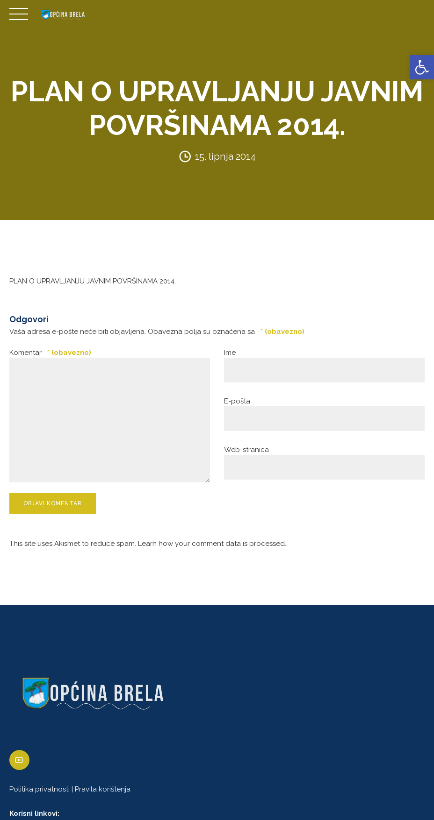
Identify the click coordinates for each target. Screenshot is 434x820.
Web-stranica (246, 449)
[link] (422, 67)
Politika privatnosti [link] (39, 789)
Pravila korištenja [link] (102, 789)
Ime (230, 352)
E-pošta (237, 401)
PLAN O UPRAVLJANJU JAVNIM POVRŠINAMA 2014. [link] (92, 281)
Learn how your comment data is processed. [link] (212, 543)
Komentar (50, 352)
